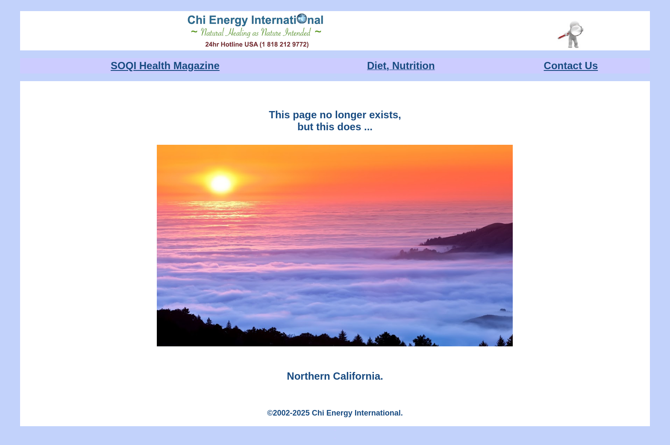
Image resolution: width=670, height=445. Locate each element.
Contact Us (571, 65)
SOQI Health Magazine (165, 65)
